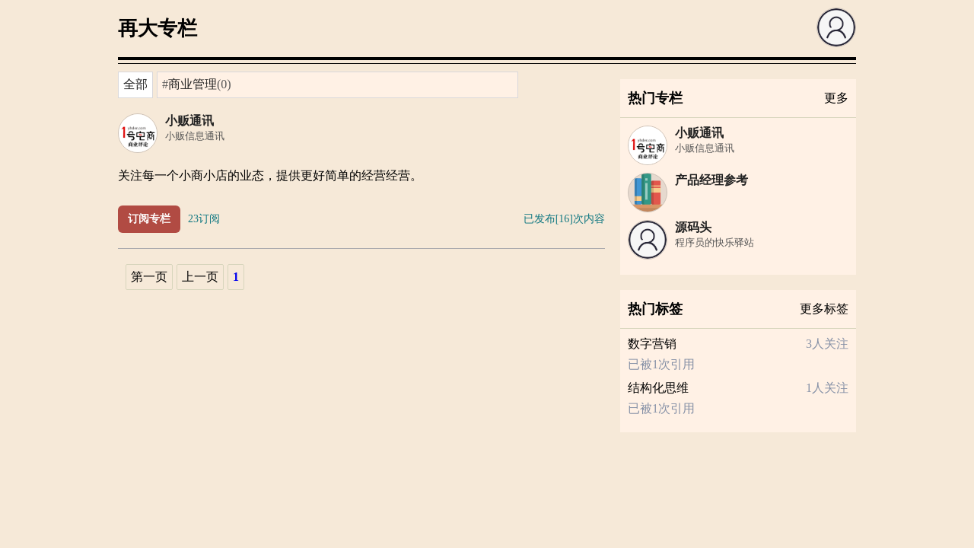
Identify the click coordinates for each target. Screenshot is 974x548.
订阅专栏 (149, 219)
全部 (135, 84)
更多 (836, 97)
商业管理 (192, 84)
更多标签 (824, 308)
